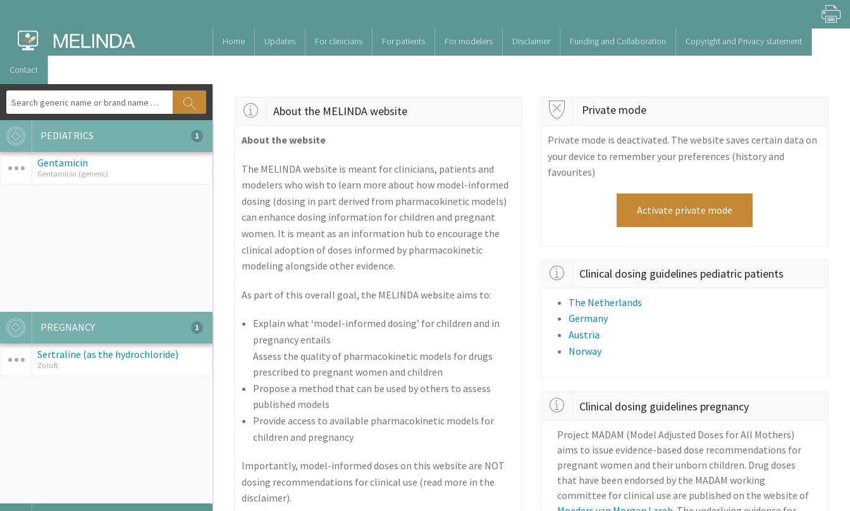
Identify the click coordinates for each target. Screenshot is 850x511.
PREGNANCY (101, 327)
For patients (403, 41)
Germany (588, 318)
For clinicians (338, 41)
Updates (279, 41)
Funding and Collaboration (618, 41)
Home (234, 41)
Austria (584, 334)
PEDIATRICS (101, 136)
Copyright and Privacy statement (744, 41)
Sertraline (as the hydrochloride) (107, 354)
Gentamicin (62, 162)
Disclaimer (531, 41)
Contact (23, 69)
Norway (585, 351)
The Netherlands (605, 302)
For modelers (469, 41)
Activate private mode (684, 210)
